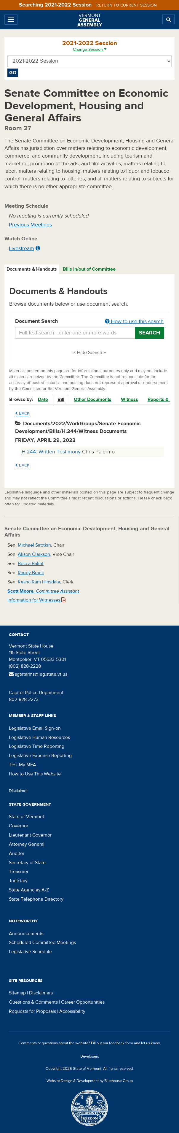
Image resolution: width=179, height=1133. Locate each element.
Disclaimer (18, 791)
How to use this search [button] (134, 321)
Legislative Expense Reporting (40, 755)
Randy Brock (31, 573)
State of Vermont (26, 817)
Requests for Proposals (32, 1011)
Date (43, 399)
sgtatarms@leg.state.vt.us (38, 674)
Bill (60, 399)
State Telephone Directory (36, 899)
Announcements (26, 934)
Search (149, 332)
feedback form (121, 1043)
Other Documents (92, 399)
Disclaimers (41, 993)
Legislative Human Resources (39, 737)
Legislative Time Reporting (36, 746)
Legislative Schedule (30, 952)
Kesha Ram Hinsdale (39, 582)
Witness (129, 399)
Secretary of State (27, 863)
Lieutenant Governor (30, 835)
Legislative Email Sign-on (35, 728)
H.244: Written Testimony (52, 451)
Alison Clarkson (34, 554)
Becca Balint (31, 563)
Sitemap (17, 993)
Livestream (21, 248)
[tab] (32, 269)
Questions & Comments (33, 1002)
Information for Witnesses (36, 600)
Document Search (89, 322)
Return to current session (126, 5)
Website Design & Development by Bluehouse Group (90, 1080)
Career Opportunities (83, 1002)
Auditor (16, 853)
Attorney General (26, 844)
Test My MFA (22, 765)
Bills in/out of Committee (89, 269)
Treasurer (18, 872)
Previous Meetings (30, 224)
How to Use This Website (35, 774)
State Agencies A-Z (29, 890)
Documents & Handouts (32, 269)
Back (22, 413)
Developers (89, 1056)
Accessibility (72, 1011)
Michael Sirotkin (34, 545)
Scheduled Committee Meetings (42, 942)
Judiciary (18, 881)
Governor (18, 826)
